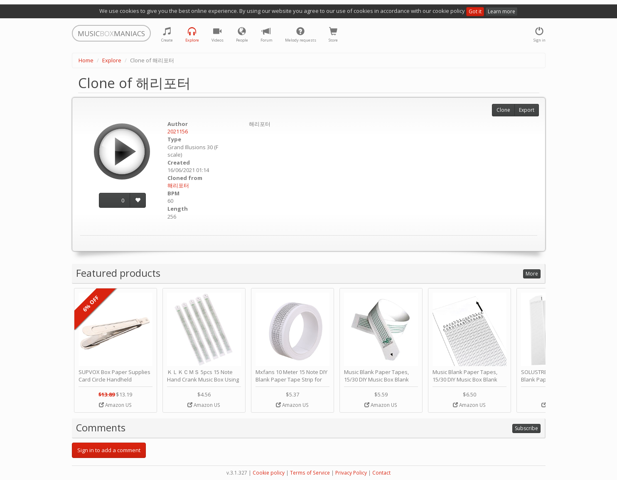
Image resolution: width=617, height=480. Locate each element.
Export (526, 109)
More (532, 273)
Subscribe (526, 428)
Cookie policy (269, 472)
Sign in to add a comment (108, 450)
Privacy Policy (351, 472)
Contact (381, 472)
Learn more (501, 11)
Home (86, 60)
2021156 (177, 131)
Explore (111, 60)
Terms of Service (310, 472)
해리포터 (178, 185)
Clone (503, 109)
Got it (475, 11)
